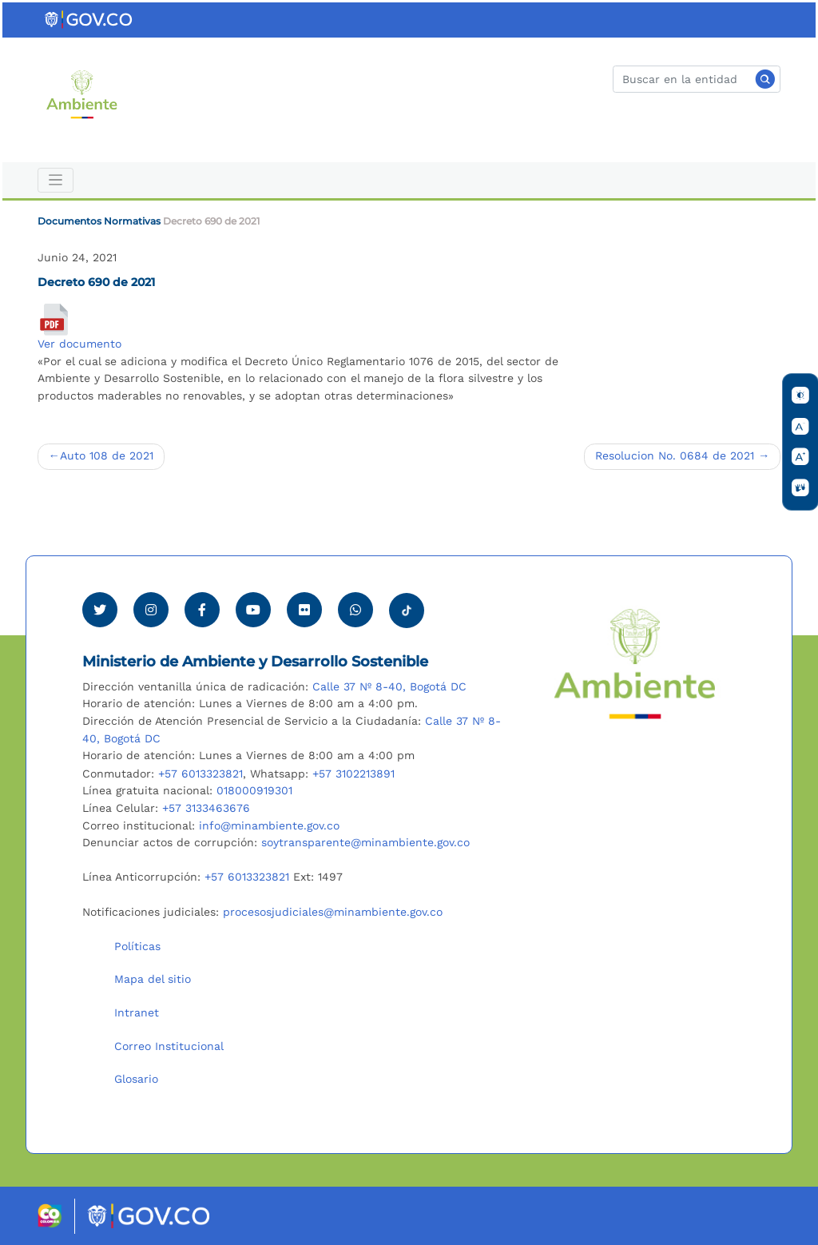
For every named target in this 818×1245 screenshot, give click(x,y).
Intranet (136, 1012)
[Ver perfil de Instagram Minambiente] (151, 609)
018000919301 (254, 790)
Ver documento (79, 343)
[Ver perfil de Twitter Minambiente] (99, 609)
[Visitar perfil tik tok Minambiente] (406, 605)
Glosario (136, 1078)
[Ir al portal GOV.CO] (89, 19)
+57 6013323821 (200, 773)
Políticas (137, 946)
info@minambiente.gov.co (269, 825)
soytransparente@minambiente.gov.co (365, 842)
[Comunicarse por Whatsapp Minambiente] (355, 609)
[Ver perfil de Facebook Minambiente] (202, 609)
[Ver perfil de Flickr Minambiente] (304, 609)
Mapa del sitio (152, 979)
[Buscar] (696, 79)
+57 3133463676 (206, 807)
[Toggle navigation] (55, 180)
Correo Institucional (169, 1046)
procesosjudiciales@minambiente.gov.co (333, 911)
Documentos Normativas (99, 221)
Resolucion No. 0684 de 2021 (674, 455)
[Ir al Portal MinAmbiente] (82, 93)
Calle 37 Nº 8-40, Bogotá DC (389, 686)
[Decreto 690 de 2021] (53, 320)
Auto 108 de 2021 (106, 455)
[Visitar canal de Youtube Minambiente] (253, 609)
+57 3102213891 (353, 773)
